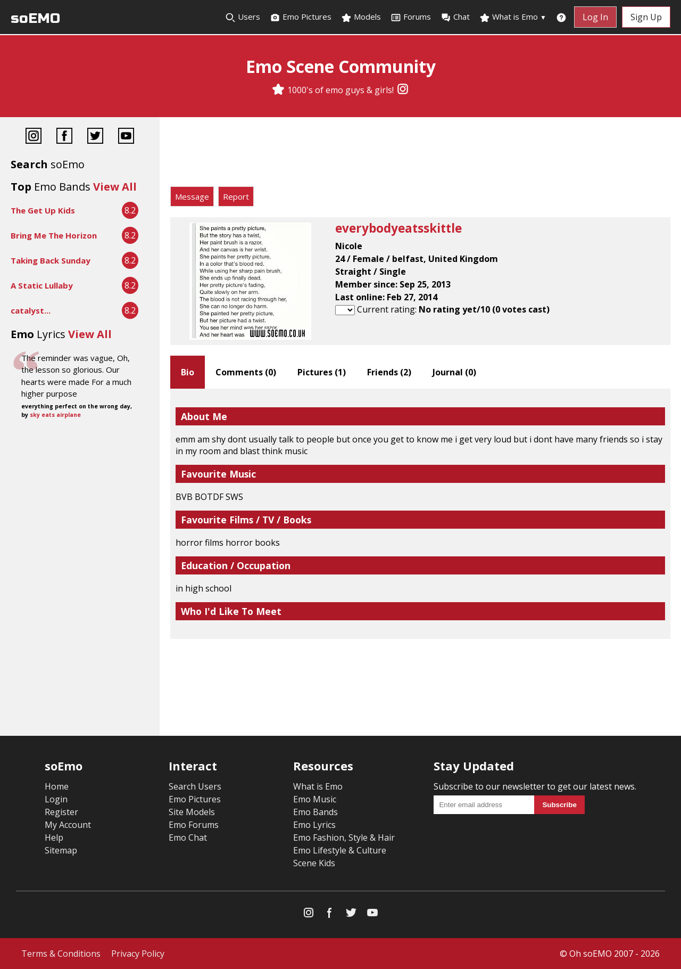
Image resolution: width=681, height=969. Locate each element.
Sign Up (646, 17)
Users (242, 17)
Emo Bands (315, 812)
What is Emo (512, 17)
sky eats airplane (55, 414)
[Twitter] (95, 137)
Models (361, 17)
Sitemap (61, 850)
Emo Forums (194, 825)
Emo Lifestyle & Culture (339, 850)
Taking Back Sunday (50, 260)
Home (57, 786)
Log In (595, 17)
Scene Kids (314, 863)
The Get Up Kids (43, 210)
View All (115, 186)
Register (61, 812)
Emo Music (314, 799)
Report (236, 196)
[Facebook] (64, 137)
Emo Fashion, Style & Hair (344, 837)
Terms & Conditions (61, 953)
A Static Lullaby (42, 285)
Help (54, 837)
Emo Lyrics (314, 825)
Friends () (389, 372)
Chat (455, 17)
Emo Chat (188, 837)
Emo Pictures (300, 17)
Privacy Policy (137, 953)
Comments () (245, 372)
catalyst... (31, 310)
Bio (187, 372)
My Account (68, 825)
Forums (411, 17)
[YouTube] (126, 137)
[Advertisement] (420, 154)
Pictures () (321, 372)
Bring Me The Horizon (54, 235)
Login (56, 799)
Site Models (192, 812)
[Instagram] (403, 90)
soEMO (35, 18)
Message (192, 196)
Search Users (195, 786)
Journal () (454, 372)
